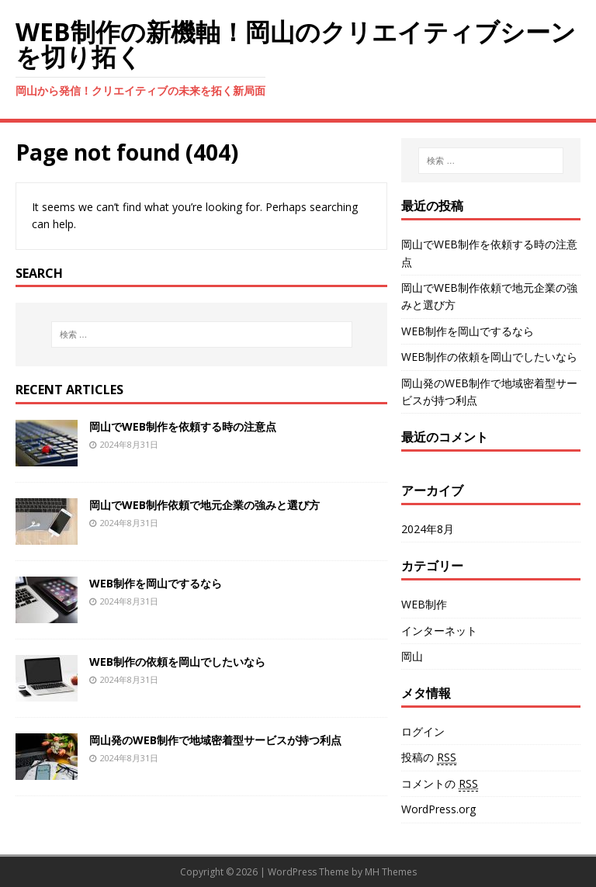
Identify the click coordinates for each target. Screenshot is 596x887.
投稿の (428, 757)
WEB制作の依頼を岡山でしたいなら (177, 661)
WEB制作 (424, 604)
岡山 (412, 656)
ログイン (423, 731)
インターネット (439, 630)
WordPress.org (438, 809)
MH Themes (391, 871)
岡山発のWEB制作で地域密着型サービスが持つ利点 (215, 740)
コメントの (439, 784)
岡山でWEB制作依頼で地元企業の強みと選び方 (204, 504)
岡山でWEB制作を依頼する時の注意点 (182, 426)
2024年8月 (427, 528)
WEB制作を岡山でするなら (155, 583)
